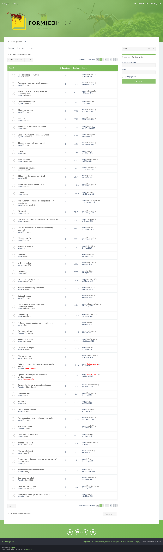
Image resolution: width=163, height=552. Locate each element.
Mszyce (21, 118)
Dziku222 (26, 248)
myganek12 (27, 265)
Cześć (20, 151)
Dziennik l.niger (24, 296)
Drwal (27, 496)
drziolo (25, 128)
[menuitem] (15, 3)
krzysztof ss (27, 317)
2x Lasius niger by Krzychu (29, 279)
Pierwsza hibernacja (26, 102)
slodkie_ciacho (30, 368)
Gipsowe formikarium (27, 486)
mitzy (27, 472)
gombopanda (27, 162)
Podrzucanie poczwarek (28, 75)
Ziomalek (26, 453)
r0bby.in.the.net (30, 387)
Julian (25, 325)
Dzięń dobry (23, 315)
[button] (97, 59)
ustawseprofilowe (29, 308)
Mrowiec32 (26, 77)
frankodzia (26, 221)
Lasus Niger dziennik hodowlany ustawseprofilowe (31, 305)
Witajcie (21, 255)
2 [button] (103, 59)
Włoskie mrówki (25, 426)
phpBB (13, 547)
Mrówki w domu (28, 488)
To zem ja (22, 401)
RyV (24, 464)
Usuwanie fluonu (25, 393)
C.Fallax (21, 192)
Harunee (26, 412)
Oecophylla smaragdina (28, 434)
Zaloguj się (126, 57)
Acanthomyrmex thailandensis (31, 470)
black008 (28, 104)
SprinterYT (29, 428)
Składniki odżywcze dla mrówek (31, 176)
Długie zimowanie (25, 110)
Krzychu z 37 (27, 281)
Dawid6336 (27, 170)
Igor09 (25, 178)
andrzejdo (28, 137)
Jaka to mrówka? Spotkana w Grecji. (33, 135)
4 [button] (108, 59)
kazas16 (26, 257)
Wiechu (25, 194)
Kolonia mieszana (25, 246)
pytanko (21, 271)
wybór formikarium (26, 263)
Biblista (25, 436)
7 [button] (114, 59)
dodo (24, 153)
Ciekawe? (22, 211)
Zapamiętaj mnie (130, 77)
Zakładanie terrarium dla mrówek (32, 126)
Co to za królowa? (25, 331)
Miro (24, 403)
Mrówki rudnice (24, 356)
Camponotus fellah (26, 478)
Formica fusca (24, 159)
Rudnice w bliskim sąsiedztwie (31, 184)
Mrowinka (26, 290)
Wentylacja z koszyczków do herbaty (33, 494)
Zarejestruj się (137, 57)
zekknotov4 (27, 96)
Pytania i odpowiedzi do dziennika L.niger (35, 323)
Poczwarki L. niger (26, 348)
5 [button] (110, 59)
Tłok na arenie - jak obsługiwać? (32, 143)
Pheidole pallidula (25, 339)
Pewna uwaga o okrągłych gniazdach (33, 83)
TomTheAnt (27, 341)
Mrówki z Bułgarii (25, 451)
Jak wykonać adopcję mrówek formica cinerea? (38, 219)
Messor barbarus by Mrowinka (31, 288)
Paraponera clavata (26, 168)
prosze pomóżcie (25, 443)
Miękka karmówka (26, 238)
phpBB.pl (28, 549)
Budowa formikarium (27, 410)
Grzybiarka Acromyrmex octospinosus (34, 385)
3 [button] (105, 59)
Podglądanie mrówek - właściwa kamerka (35, 418)
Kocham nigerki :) (29, 205)
